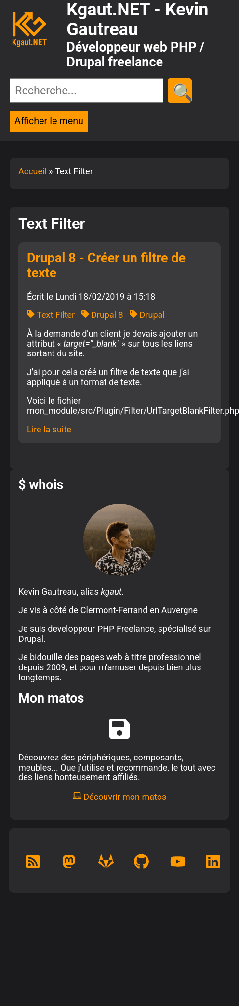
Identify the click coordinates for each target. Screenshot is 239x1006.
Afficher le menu (48, 121)
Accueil (32, 171)
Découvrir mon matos (120, 797)
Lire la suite (49, 429)
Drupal (147, 315)
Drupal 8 (102, 315)
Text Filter (51, 315)
